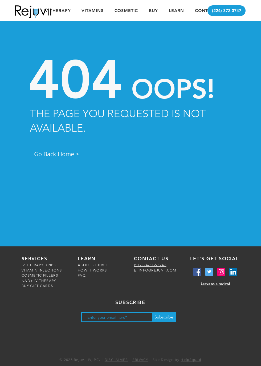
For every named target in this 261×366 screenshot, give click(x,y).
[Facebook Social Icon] (197, 272)
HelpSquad (191, 359)
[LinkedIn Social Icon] (233, 272)
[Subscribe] (164, 317)
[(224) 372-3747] (226, 10)
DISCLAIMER (116, 359)
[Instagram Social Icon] (221, 272)
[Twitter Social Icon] (209, 272)
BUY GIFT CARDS (37, 286)
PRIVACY (140, 359)
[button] (57, 10)
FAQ (82, 275)
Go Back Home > (56, 154)
